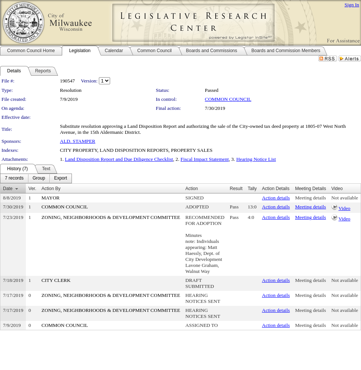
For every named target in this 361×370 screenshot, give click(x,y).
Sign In (352, 4)
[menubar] (36, 178)
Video (345, 208)
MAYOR (51, 198)
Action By (51, 188)
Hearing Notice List (256, 159)
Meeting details (310, 198)
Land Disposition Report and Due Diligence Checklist (119, 159)
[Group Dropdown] (38, 178)
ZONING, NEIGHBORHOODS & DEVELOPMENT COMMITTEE (111, 217)
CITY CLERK (56, 280)
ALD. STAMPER (77, 141)
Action (191, 188)
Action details (276, 198)
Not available (344, 198)
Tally (252, 188)
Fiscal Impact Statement (204, 159)
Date (7, 188)
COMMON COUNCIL (228, 99)
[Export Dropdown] (60, 178)
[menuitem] (14, 178)
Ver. (32, 188)
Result (236, 188)
